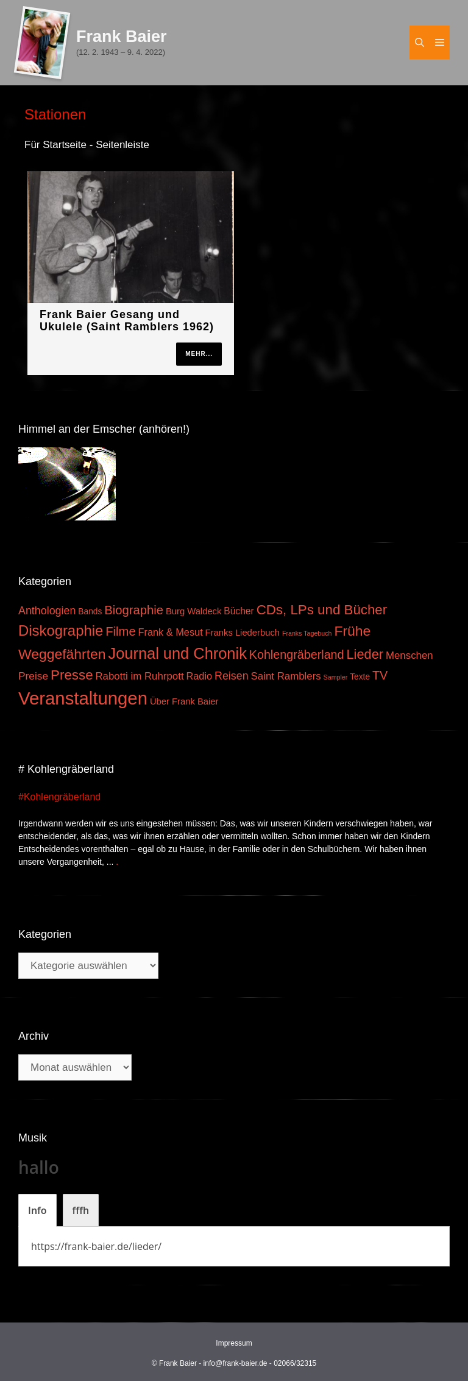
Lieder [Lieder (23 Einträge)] (364, 654)
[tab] (37, 1210)
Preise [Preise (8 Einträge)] (33, 676)
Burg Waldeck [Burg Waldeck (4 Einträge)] (193, 611)
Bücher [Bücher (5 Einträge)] (239, 611)
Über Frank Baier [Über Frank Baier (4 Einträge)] (184, 701)
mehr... (199, 353)
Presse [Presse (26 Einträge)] (72, 675)
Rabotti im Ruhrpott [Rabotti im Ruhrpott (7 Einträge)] (139, 676)
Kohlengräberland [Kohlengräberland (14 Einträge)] (296, 654)
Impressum (234, 1343)
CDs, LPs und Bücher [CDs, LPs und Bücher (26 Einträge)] (322, 609)
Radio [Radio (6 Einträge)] (199, 675)
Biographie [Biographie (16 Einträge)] (133, 610)
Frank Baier (121, 36)
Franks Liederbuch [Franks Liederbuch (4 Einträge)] (242, 632)
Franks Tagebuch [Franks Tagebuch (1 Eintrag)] (307, 633)
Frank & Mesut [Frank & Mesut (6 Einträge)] (170, 632)
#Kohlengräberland (59, 797)
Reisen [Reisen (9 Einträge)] (231, 676)
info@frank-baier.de (236, 1363)
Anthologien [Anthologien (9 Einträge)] (47, 611)
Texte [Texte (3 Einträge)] (360, 676)
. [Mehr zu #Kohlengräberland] (117, 862)
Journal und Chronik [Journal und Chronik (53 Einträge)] (177, 653)
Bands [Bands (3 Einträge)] (90, 611)
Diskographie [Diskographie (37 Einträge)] (60, 630)
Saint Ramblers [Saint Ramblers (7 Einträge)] (286, 676)
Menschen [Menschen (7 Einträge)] (409, 655)
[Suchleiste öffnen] (420, 42)
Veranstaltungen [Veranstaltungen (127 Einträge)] (82, 698)
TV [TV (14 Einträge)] (380, 675)
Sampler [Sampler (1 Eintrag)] (336, 677)
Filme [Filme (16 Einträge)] (120, 631)
